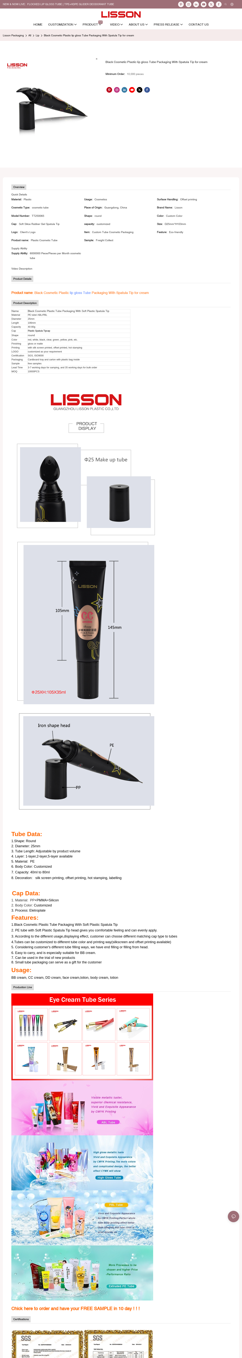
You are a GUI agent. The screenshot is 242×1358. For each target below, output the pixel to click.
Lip (37, 35)
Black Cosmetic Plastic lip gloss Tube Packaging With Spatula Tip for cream (89, 35)
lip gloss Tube (80, 293)
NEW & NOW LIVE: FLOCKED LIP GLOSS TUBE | (33, 4)
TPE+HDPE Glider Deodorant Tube (89, 4)
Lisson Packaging (13, 35)
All (29, 35)
